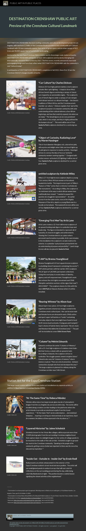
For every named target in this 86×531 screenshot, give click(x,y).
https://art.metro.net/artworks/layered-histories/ (27, 502)
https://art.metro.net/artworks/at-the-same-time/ (27, 500)
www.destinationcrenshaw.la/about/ (31, 498)
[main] (43, 22)
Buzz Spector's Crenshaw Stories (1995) (30, 388)
